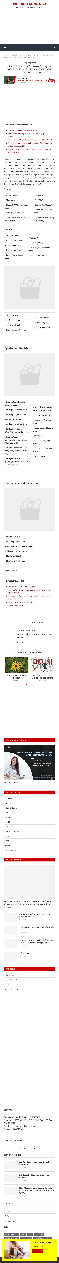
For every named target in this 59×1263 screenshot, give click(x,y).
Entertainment (10, 827)
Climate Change (11, 808)
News (7, 984)
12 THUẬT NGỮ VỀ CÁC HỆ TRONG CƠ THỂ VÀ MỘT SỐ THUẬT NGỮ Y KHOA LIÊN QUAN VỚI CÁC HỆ (29, 903)
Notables (8, 799)
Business (8, 817)
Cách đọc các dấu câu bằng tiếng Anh (21, 587)
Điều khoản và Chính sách (13, 1221)
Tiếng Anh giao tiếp (32, 55)
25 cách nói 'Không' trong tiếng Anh (21, 602)
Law (6, 813)
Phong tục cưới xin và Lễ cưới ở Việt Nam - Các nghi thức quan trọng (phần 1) (37, 941)
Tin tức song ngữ (11, 975)
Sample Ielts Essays (12, 989)
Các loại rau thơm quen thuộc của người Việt (36, 928)
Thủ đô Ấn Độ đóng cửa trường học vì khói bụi (35, 1176)
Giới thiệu (7, 1211)
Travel (7, 836)
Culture (8, 845)
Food (7, 841)
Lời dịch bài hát (11, 980)
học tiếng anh (25, 1238)
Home (6, 55)
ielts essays (38, 1235)
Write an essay (10, 850)
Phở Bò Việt (24, 953)
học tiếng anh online (42, 1238)
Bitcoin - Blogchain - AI (13, 831)
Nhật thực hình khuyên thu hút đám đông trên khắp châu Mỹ (30, 140)
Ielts (30, 1235)
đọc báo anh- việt (11, 1235)
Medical (8, 803)
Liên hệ (6, 1216)
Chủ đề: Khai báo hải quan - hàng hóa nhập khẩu (35, 1163)
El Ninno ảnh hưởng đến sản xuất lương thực (24, 130)
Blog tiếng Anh (17, 55)
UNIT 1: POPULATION (15, 606)
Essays (23, 1235)
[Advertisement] (29, 27)
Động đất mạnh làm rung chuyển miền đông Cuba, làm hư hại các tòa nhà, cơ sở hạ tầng (36, 1190)
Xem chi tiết (38, 1251)
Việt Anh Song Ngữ (26, 630)
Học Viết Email (11, 782)
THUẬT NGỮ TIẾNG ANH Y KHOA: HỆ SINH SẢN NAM (35, 915)
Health (7, 822)
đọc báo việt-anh (11, 1238)
